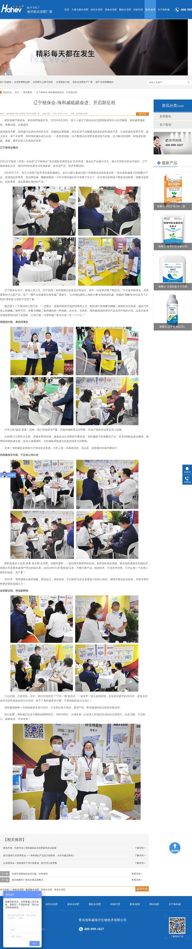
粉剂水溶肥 (97, 9)
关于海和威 (164, 9)
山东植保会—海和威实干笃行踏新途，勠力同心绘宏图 (30, 863)
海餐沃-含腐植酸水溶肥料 (172, 286)
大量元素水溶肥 (80, 9)
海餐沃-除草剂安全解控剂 (172, 246)
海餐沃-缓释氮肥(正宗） (173, 326)
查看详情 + (137, 873)
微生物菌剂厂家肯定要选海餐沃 (27, 880)
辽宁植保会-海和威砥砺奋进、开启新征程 (56, 92)
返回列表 (142, 114)
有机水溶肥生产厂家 (82, 82)
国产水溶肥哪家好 (104, 82)
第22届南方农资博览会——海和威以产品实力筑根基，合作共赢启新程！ (39, 855)
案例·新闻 (150, 9)
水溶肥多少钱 (62, 82)
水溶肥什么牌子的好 (43, 82)
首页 (66, 9)
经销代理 (138, 9)
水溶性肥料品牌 (22, 82)
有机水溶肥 (18, 889)
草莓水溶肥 (46, 889)
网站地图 (154, 904)
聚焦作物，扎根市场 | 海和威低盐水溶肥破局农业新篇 (29, 848)
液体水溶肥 (111, 9)
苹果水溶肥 (59, 889)
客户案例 (165, 124)
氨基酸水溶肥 (32, 889)
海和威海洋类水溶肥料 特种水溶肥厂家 (23, 114)
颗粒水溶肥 (125, 9)
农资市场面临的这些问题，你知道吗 (30, 873)
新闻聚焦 (28, 92)
